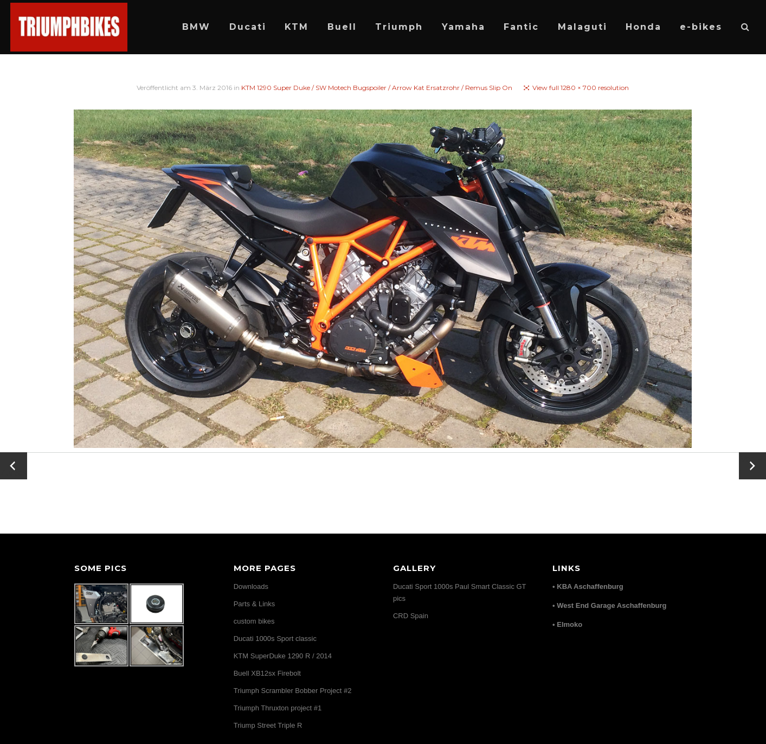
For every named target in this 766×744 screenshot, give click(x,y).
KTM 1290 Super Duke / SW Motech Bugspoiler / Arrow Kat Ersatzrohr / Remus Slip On (376, 88)
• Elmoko (567, 624)
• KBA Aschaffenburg (587, 586)
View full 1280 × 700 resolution (580, 88)
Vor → (752, 459)
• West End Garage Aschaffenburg (609, 605)
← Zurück (14, 465)
